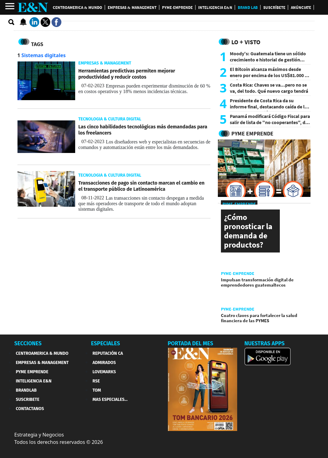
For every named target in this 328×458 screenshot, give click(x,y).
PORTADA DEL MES (190, 343)
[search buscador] (12, 22)
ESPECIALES (105, 343)
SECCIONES (28, 343)
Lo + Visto (245, 42)
